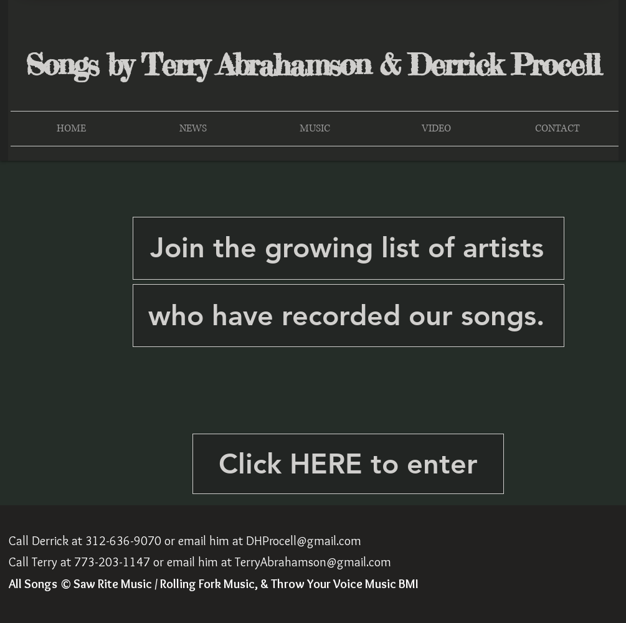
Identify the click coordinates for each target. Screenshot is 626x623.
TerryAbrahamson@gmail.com (313, 561)
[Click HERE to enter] (348, 464)
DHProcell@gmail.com (303, 540)
